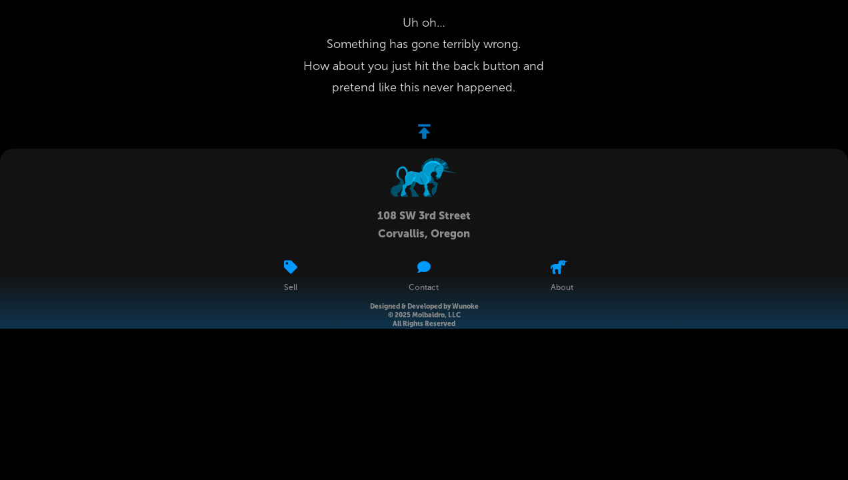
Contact (424, 288)
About (562, 288)
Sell (290, 288)
